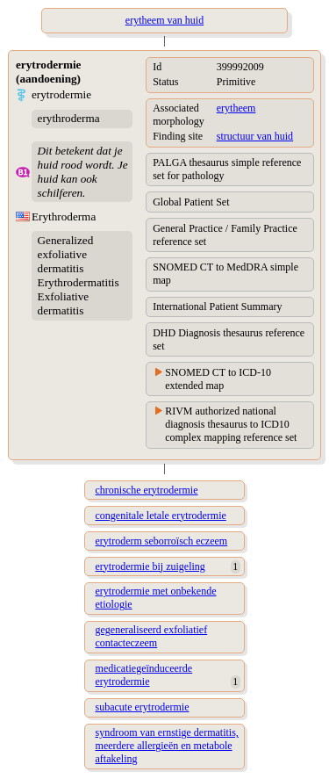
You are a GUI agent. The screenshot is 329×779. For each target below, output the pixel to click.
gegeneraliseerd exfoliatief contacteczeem (152, 636)
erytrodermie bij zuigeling (150, 566)
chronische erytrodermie (147, 490)
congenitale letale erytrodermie (161, 515)
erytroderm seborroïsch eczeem (162, 541)
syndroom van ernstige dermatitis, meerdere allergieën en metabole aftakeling (167, 745)
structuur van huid (255, 136)
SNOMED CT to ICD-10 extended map (218, 379)
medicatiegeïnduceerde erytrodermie (144, 675)
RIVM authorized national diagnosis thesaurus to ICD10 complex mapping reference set (231, 424)
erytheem (236, 108)
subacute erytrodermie (143, 707)
